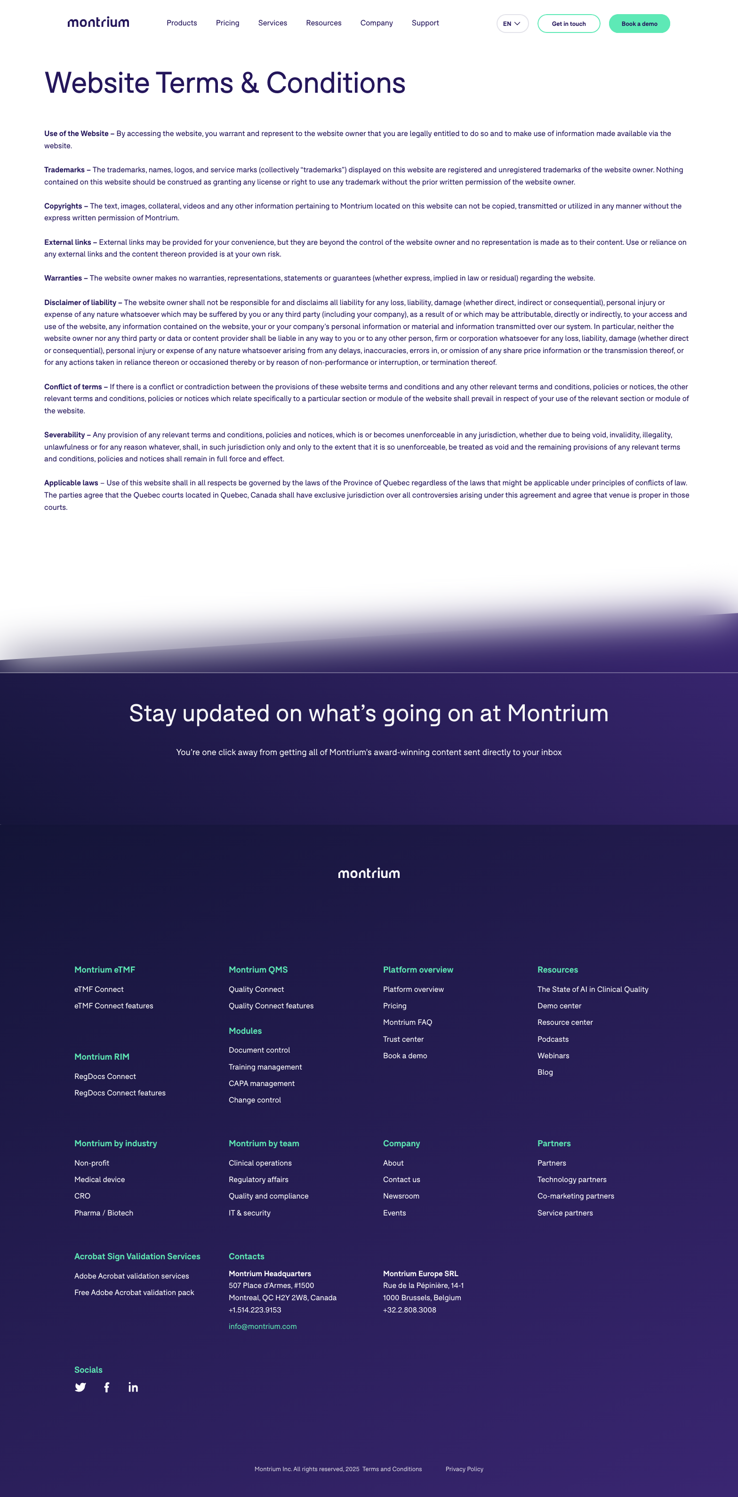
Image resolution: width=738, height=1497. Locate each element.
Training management (265, 1066)
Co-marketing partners (575, 1195)
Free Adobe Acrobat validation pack (134, 1292)
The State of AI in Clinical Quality (593, 989)
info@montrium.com (263, 1326)
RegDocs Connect (105, 1076)
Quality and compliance (269, 1195)
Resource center (565, 1022)
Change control (255, 1099)
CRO (82, 1195)
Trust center (403, 1039)
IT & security (250, 1212)
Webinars (553, 1055)
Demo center (559, 1005)
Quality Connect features (271, 1005)
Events (394, 1212)
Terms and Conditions (392, 1469)
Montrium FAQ (408, 1022)
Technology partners (572, 1179)
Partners (551, 1163)
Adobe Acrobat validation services (131, 1276)
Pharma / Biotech (103, 1212)
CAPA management (262, 1083)
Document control (259, 1050)
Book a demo (405, 1055)
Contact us (401, 1179)
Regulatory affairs (259, 1179)
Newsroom (401, 1195)
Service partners (565, 1212)
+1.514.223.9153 (255, 1309)
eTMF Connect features (113, 1005)
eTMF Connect (99, 989)
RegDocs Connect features (120, 1092)
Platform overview (413, 989)
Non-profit (91, 1163)
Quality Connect (256, 989)
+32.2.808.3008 (409, 1309)
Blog (545, 1072)
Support (425, 22)
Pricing (228, 22)
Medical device (99, 1179)
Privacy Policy (464, 1469)
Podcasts (553, 1039)
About (393, 1163)
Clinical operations (260, 1163)
